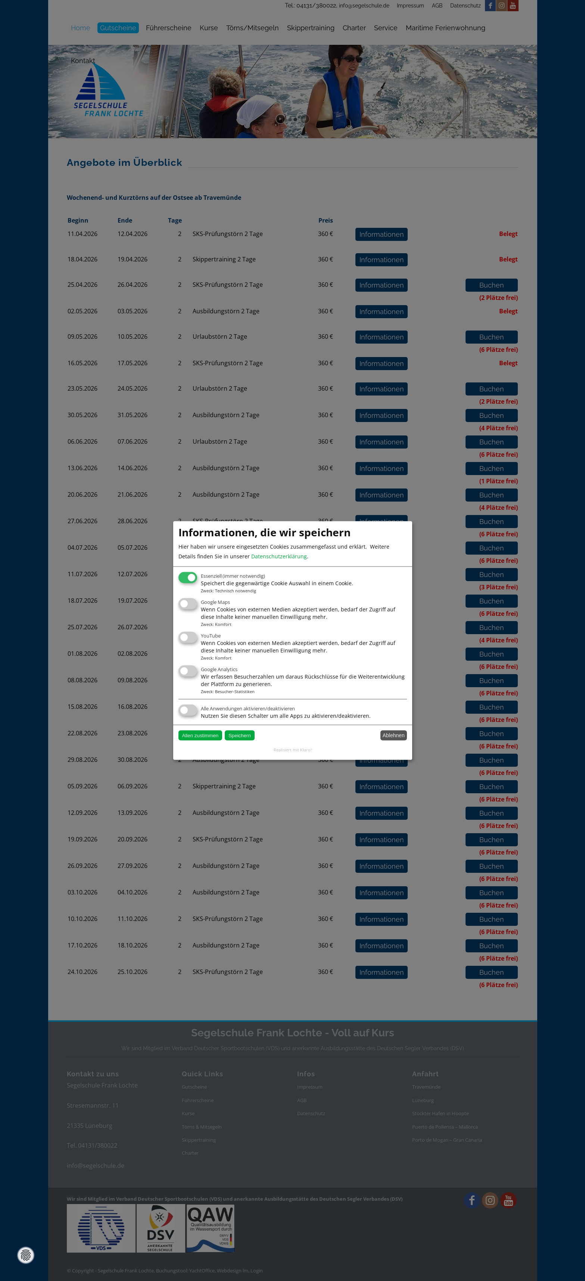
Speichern (239, 735)
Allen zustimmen (200, 735)
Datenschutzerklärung (279, 556)
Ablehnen (394, 735)
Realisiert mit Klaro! (293, 749)
